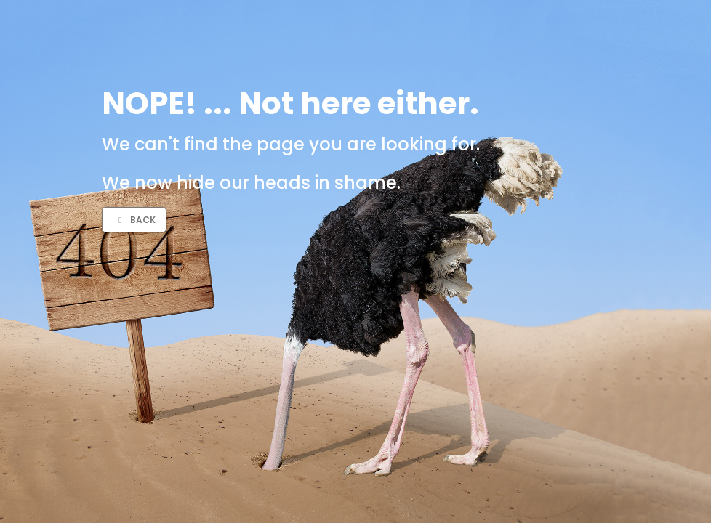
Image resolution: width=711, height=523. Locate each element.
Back (135, 220)
